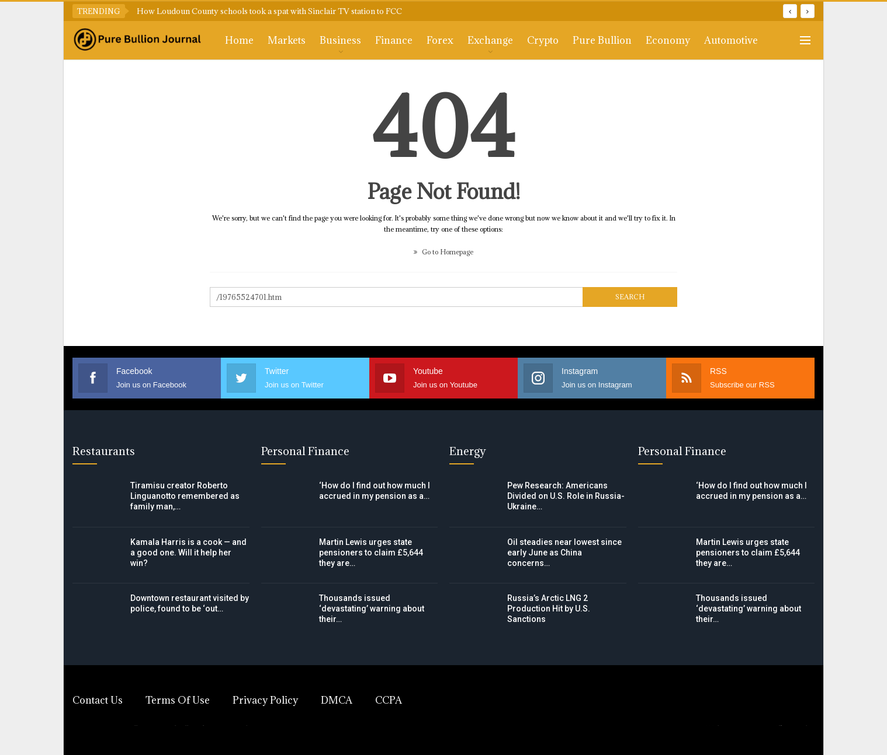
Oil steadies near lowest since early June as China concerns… (564, 552)
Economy (668, 40)
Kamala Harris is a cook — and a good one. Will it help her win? (188, 552)
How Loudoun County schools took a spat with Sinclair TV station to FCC (269, 11)
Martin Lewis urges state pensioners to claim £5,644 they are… (371, 552)
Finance (394, 40)
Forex (440, 40)
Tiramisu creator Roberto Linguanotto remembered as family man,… (185, 496)
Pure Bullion (602, 40)
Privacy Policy (265, 700)
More (717, 40)
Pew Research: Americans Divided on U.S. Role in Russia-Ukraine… (566, 496)
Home (239, 40)
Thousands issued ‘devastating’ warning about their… (371, 608)
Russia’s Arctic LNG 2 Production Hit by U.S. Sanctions (548, 608)
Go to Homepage (443, 251)
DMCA (336, 700)
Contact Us (97, 700)
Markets (287, 40)
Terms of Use (177, 700)
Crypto (543, 40)
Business (340, 40)
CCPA (388, 700)
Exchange (490, 40)
